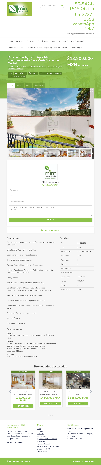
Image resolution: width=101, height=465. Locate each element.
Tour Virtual (38, 85)
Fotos (11, 85)
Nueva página (76, 47)
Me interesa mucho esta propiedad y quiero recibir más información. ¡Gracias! (50, 210)
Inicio (11, 41)
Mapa (28, 85)
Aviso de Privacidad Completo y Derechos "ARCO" (46, 47)
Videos (19, 85)
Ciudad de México (15, 68)
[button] (9, 391)
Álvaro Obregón (54, 66)
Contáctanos (43, 41)
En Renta (30, 41)
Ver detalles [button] (23, 406)
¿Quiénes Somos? (16, 47)
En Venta (19, 41)
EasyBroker (89, 461)
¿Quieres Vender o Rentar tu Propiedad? (68, 41)
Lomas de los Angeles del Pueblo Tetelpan (27, 66)
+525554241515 (51, 185)
